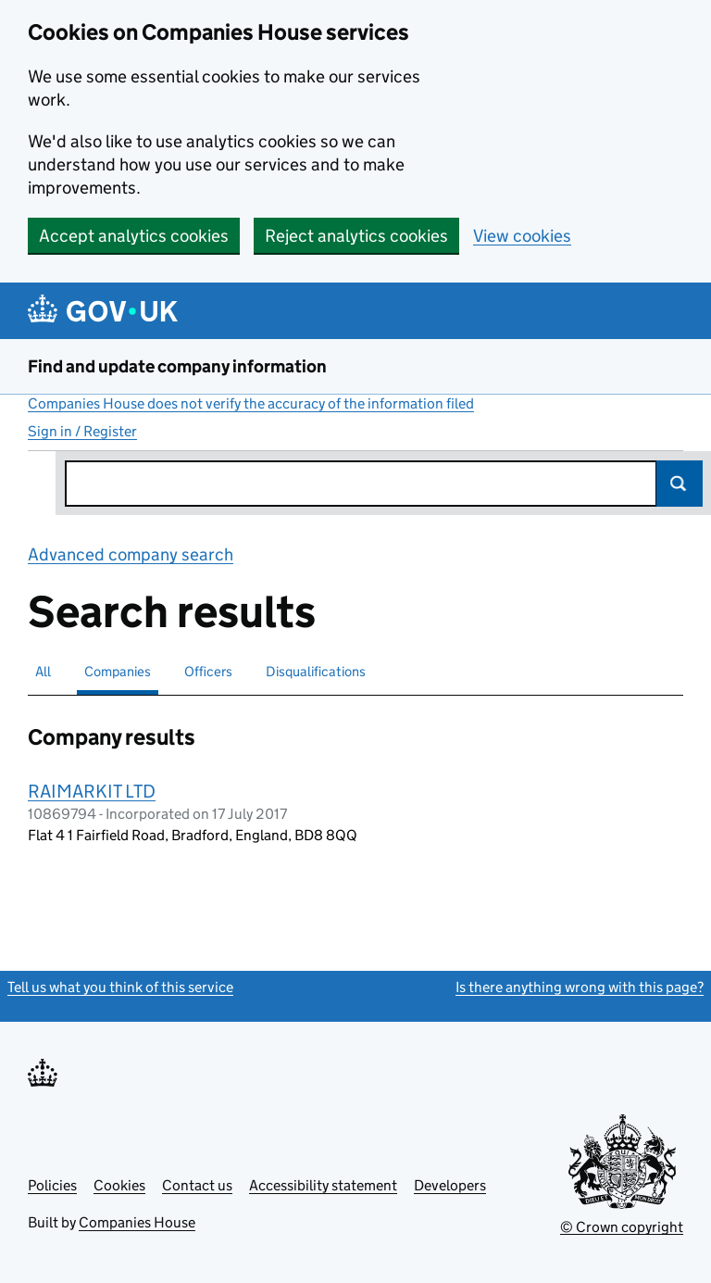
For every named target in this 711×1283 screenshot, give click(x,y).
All (43, 671)
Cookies (119, 1185)
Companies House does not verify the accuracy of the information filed (251, 403)
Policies (52, 1185)
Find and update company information (177, 366)
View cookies (522, 236)
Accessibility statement (323, 1185)
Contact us (197, 1185)
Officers (208, 671)
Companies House (137, 1222)
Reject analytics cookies (356, 235)
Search (679, 483)
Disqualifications (316, 671)
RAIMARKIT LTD (92, 791)
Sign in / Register (82, 431)
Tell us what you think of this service (120, 987)
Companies (117, 671)
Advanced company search (130, 554)
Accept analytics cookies (134, 235)
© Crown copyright (621, 1227)
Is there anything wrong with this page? (579, 987)
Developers (450, 1185)
